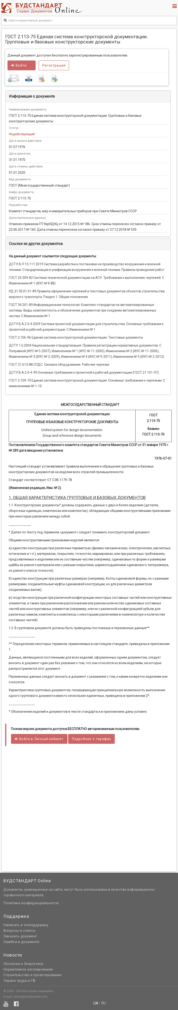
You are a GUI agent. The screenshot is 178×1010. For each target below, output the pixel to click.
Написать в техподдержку (26, 925)
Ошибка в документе (21, 942)
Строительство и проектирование (33, 975)
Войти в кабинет (39, 739)
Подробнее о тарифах (91, 739)
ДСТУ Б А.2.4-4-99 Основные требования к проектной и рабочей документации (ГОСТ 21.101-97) (84, 372)
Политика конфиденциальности (31, 903)
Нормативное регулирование (28, 969)
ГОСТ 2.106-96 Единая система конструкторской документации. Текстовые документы (76, 337)
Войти (18, 65)
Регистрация (54, 65)
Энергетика (33, 964)
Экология (12, 964)
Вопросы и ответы (19, 930)
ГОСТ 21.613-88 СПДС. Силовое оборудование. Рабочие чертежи (59, 364)
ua (95, 1003)
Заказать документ (20, 936)
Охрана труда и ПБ (20, 980)
